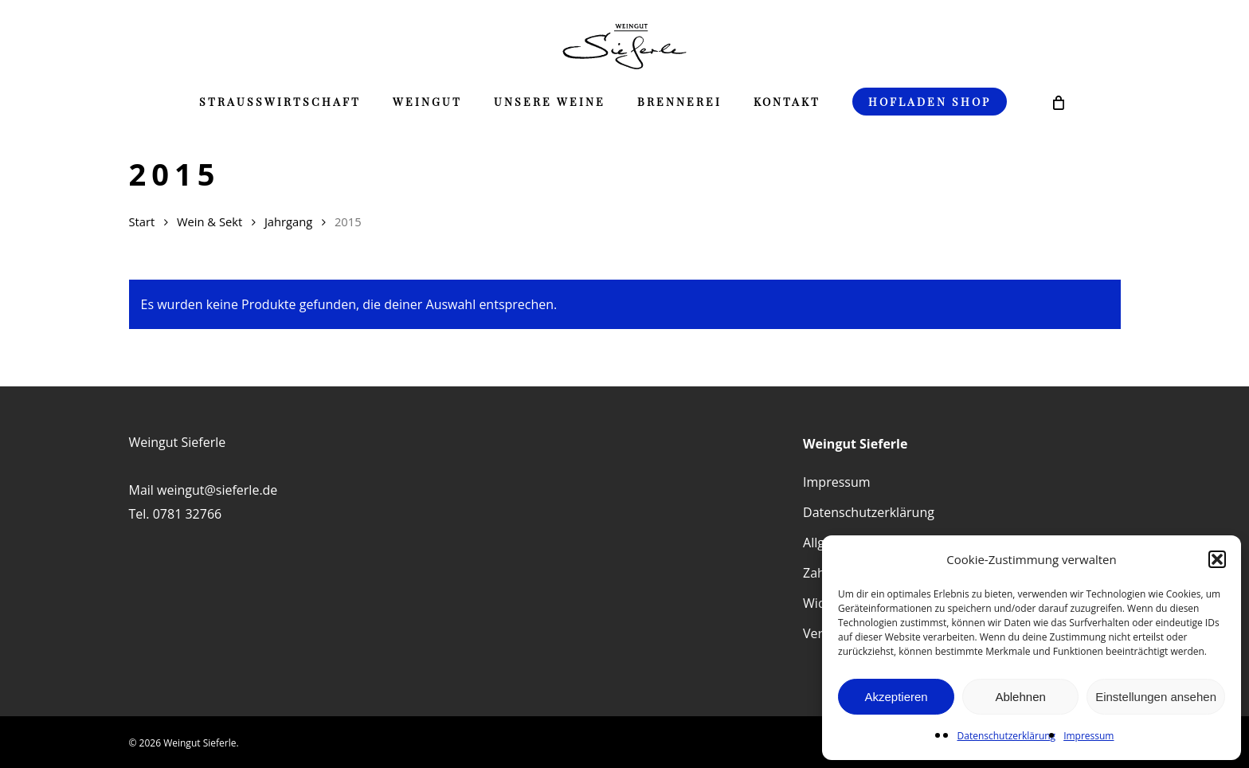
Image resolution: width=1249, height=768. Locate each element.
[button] (1217, 559)
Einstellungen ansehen (1155, 696)
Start (142, 221)
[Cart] (1058, 102)
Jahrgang (288, 221)
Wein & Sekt (209, 221)
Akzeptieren (895, 696)
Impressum (1088, 736)
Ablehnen (1020, 696)
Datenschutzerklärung (1006, 736)
